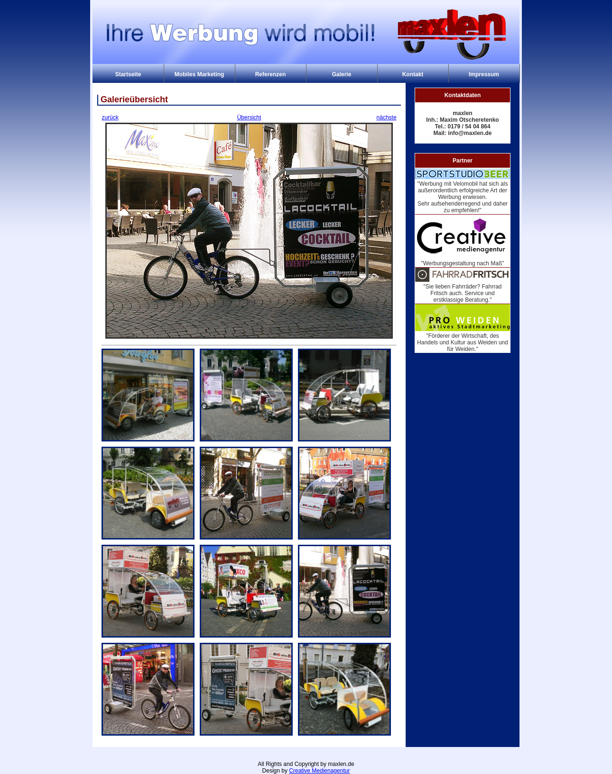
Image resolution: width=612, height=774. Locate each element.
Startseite (128, 74)
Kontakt (413, 74)
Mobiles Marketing (199, 74)
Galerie (342, 74)
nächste (387, 117)
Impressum (484, 74)
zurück (110, 117)
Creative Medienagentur (319, 770)
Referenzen (270, 74)
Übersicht (249, 117)
